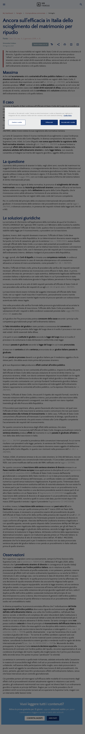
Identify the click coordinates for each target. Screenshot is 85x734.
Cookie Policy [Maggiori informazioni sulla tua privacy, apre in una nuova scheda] (68, 115)
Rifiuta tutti (49, 122)
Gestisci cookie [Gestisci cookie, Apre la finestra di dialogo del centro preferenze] (17, 122)
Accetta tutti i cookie (68, 122)
